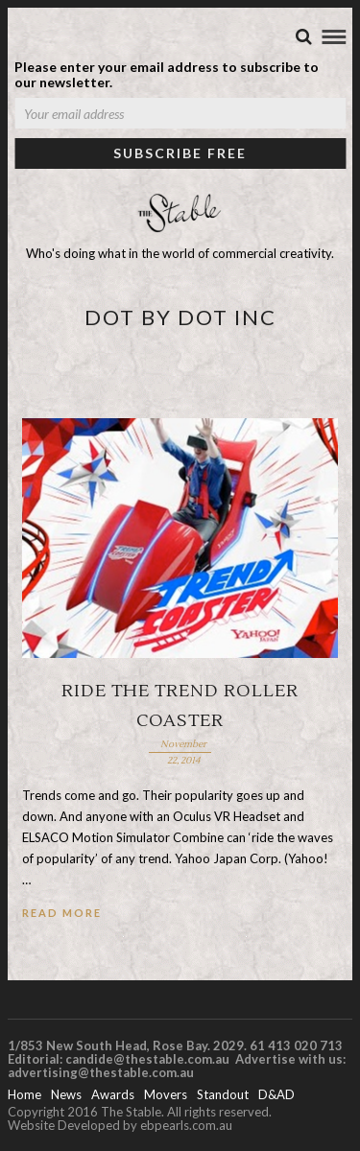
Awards (112, 1094)
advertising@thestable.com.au (101, 1072)
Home (24, 1094)
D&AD (276, 1094)
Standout (223, 1094)
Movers (165, 1094)
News (66, 1094)
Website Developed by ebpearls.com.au (120, 1125)
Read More (62, 912)
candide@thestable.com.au (148, 1059)
